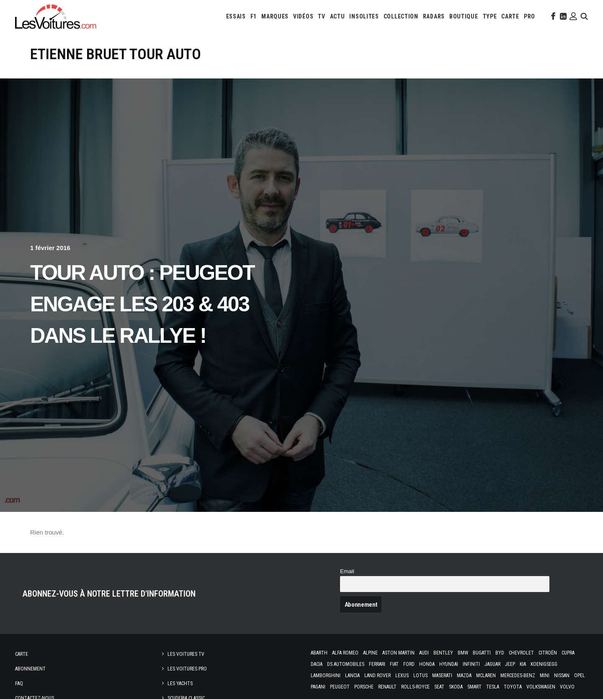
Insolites (364, 16)
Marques (275, 16)
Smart (474, 687)
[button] (552, 16)
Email (347, 571)
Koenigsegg (544, 664)
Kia (523, 664)
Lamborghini (325, 675)
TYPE (490, 16)
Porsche (364, 687)
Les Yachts (180, 683)
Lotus (420, 675)
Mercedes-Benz (517, 675)
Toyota (513, 687)
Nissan (562, 675)
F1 (253, 16)
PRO (529, 16)
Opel (579, 675)
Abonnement (30, 669)
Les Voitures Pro (187, 669)
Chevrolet (521, 653)
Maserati (442, 675)
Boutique (463, 16)
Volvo (567, 687)
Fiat (394, 664)
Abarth (319, 653)
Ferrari (377, 664)
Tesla (492, 687)
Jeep (510, 664)
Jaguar (492, 664)
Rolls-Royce (415, 687)
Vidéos (303, 16)
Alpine (370, 653)
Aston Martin (398, 653)
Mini (544, 675)
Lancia (352, 675)
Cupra (568, 653)
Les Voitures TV (186, 654)
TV (321, 16)
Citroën (548, 653)
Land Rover (377, 675)
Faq (19, 683)
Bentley (443, 653)
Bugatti (482, 653)
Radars (434, 16)
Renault (387, 687)
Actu (337, 16)
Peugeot (340, 687)
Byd (499, 653)
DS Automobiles (345, 664)
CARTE (510, 16)
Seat (439, 687)
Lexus (402, 675)
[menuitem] (235, 16)
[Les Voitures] (56, 16)
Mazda (464, 675)
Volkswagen (540, 687)
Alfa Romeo (345, 653)
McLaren (486, 675)
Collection (401, 16)
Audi (424, 653)
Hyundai (448, 664)
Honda (427, 664)
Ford (409, 664)
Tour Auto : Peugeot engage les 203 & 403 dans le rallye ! (142, 304)
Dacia (316, 664)
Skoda (456, 687)
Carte (21, 654)
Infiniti (471, 664)
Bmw (463, 653)
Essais (236, 16)
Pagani (318, 687)
